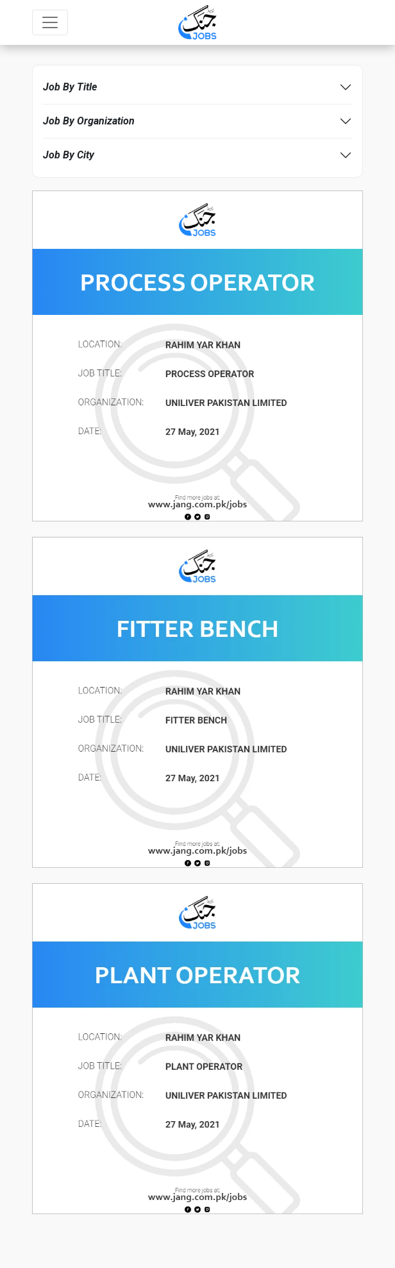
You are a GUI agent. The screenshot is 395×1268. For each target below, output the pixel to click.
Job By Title (70, 87)
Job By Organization (89, 121)
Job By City (68, 155)
